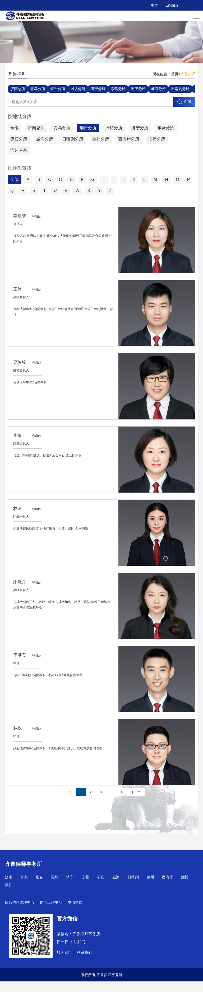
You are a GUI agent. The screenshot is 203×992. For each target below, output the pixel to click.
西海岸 (167, 888)
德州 (150, 888)
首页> (176, 74)
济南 (8, 888)
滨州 (8, 895)
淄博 (184, 888)
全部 (14, 127)
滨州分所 (18, 150)
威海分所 (158, 89)
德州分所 (100, 139)
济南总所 (17, 89)
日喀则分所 (180, 89)
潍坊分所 (78, 89)
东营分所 (118, 89)
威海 (116, 888)
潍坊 (54, 888)
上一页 (67, 802)
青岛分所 (37, 89)
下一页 (136, 802)
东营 (85, 888)
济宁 (70, 888)
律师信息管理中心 (19, 913)
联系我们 (84, 963)
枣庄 (100, 888)
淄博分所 (156, 139)
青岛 (24, 888)
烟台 (39, 888)
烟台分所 (57, 89)
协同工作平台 (51, 913)
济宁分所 (98, 89)
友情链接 (75, 913)
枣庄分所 (138, 89)
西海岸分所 (128, 139)
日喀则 (133, 888)
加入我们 (64, 963)
